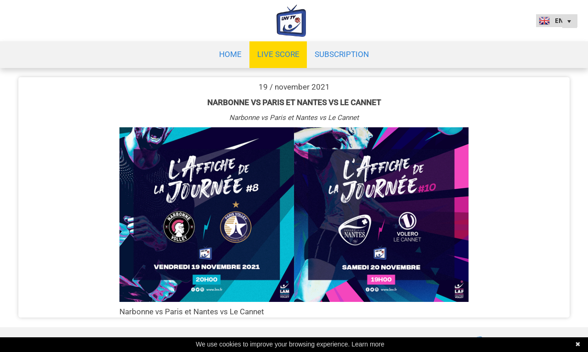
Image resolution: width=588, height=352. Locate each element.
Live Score (278, 54)
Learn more (367, 344)
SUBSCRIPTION (342, 54)
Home (230, 54)
